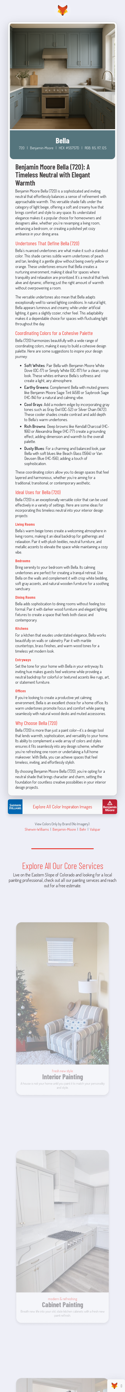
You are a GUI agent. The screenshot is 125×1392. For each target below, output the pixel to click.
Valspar (95, 829)
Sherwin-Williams (37, 829)
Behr (83, 829)
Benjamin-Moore (64, 829)
